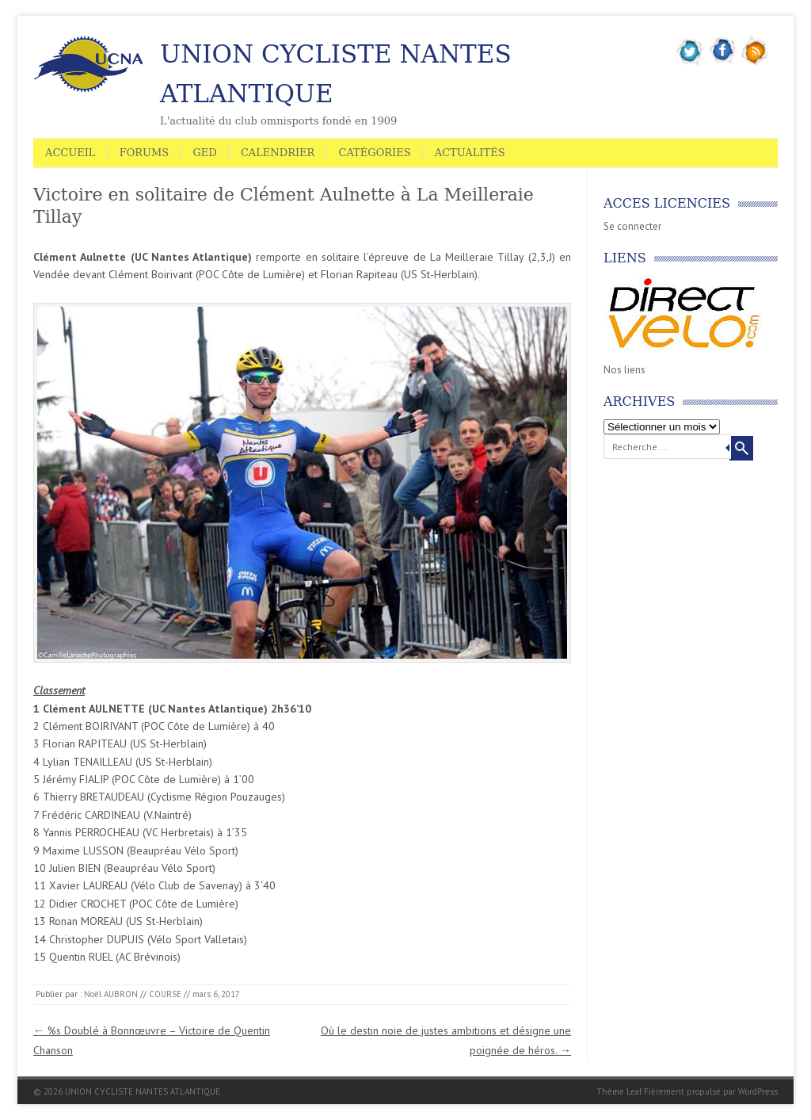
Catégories (374, 153)
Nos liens (624, 370)
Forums (144, 153)
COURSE (165, 994)
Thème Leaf (619, 1091)
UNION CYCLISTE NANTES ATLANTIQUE (336, 74)
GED (204, 153)
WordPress (758, 1091)
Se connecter (632, 226)
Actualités (470, 153)
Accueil (70, 153)
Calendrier (277, 153)
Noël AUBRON (111, 994)
